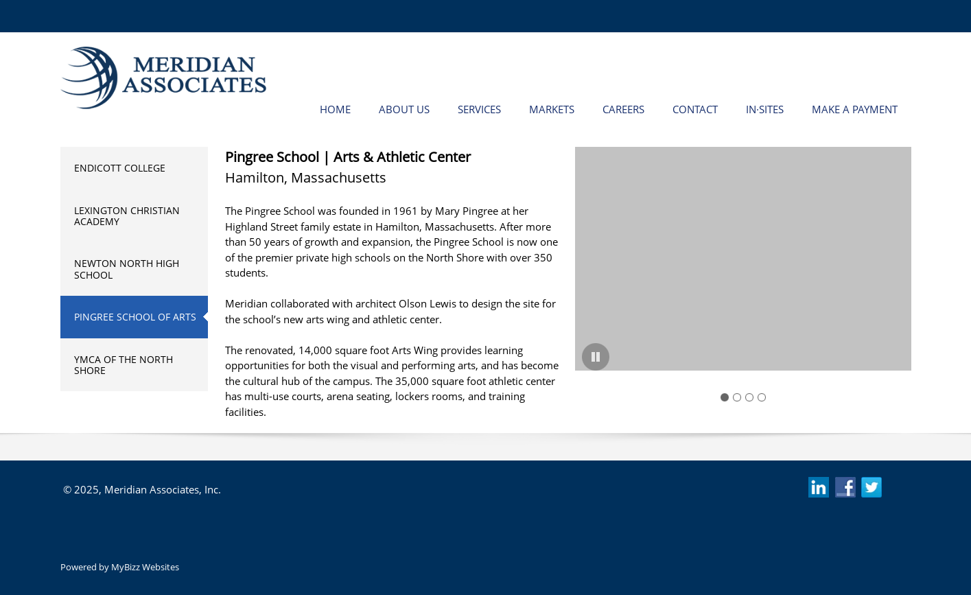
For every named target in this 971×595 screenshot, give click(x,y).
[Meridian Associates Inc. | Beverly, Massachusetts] (163, 78)
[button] (743, 262)
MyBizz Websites (145, 567)
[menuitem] (335, 108)
